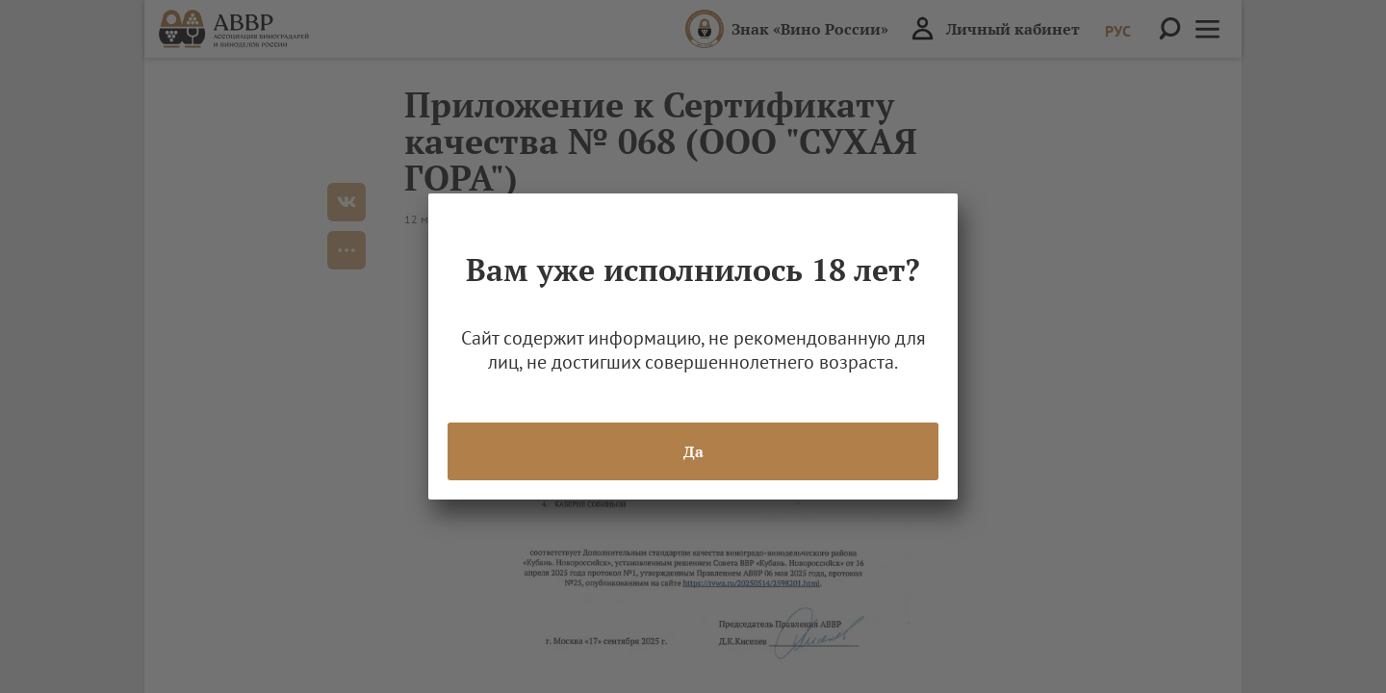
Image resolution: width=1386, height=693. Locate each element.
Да (693, 451)
